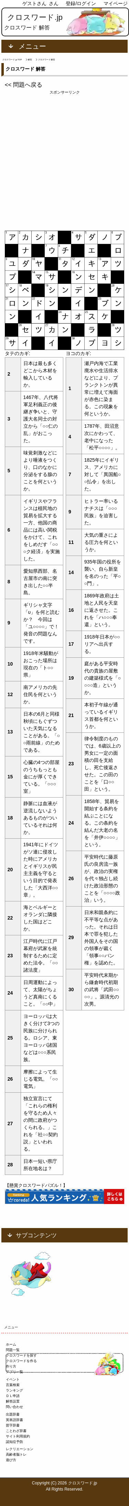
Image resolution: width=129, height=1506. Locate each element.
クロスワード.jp (35, 17)
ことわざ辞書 (16, 1431)
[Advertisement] (64, 159)
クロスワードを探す (21, 1355)
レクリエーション (19, 1449)
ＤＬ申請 (13, 1396)
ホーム (11, 1344)
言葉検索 (13, 1385)
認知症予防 (14, 1442)
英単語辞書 (14, 1420)
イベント (13, 1379)
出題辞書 (13, 1414)
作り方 (11, 1366)
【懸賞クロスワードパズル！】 (36, 1185)
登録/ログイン (81, 3)
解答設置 (13, 1401)
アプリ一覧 (14, 1372)
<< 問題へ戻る (23, 85)
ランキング (14, 1390)
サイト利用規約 (18, 1436)
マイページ (116, 3)
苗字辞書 (13, 1425)
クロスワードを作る (21, 1361)
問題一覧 (13, 1350)
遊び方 (11, 1460)
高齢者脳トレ (16, 1454)
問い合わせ (14, 1407)
